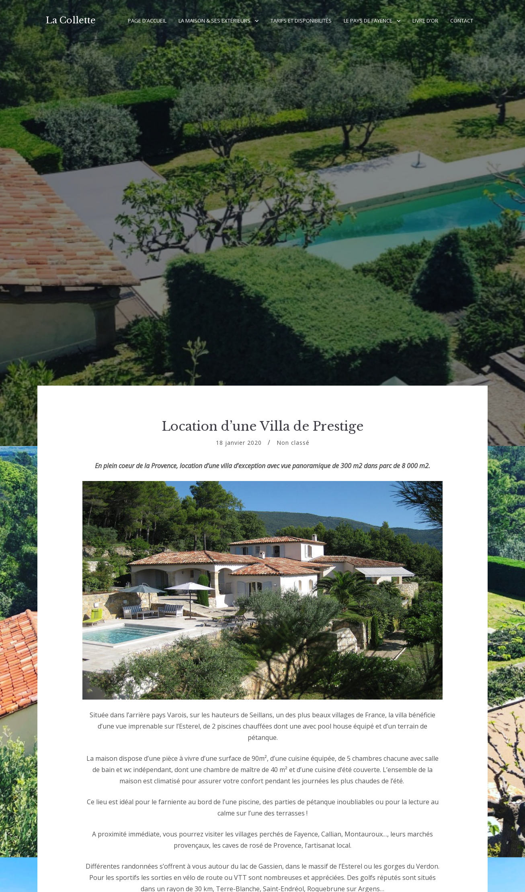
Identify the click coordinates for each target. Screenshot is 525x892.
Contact (461, 20)
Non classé (293, 442)
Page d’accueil (147, 20)
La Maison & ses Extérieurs (214, 20)
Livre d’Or (425, 20)
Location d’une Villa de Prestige (262, 426)
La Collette (71, 20)
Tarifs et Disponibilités (301, 20)
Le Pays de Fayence (368, 20)
